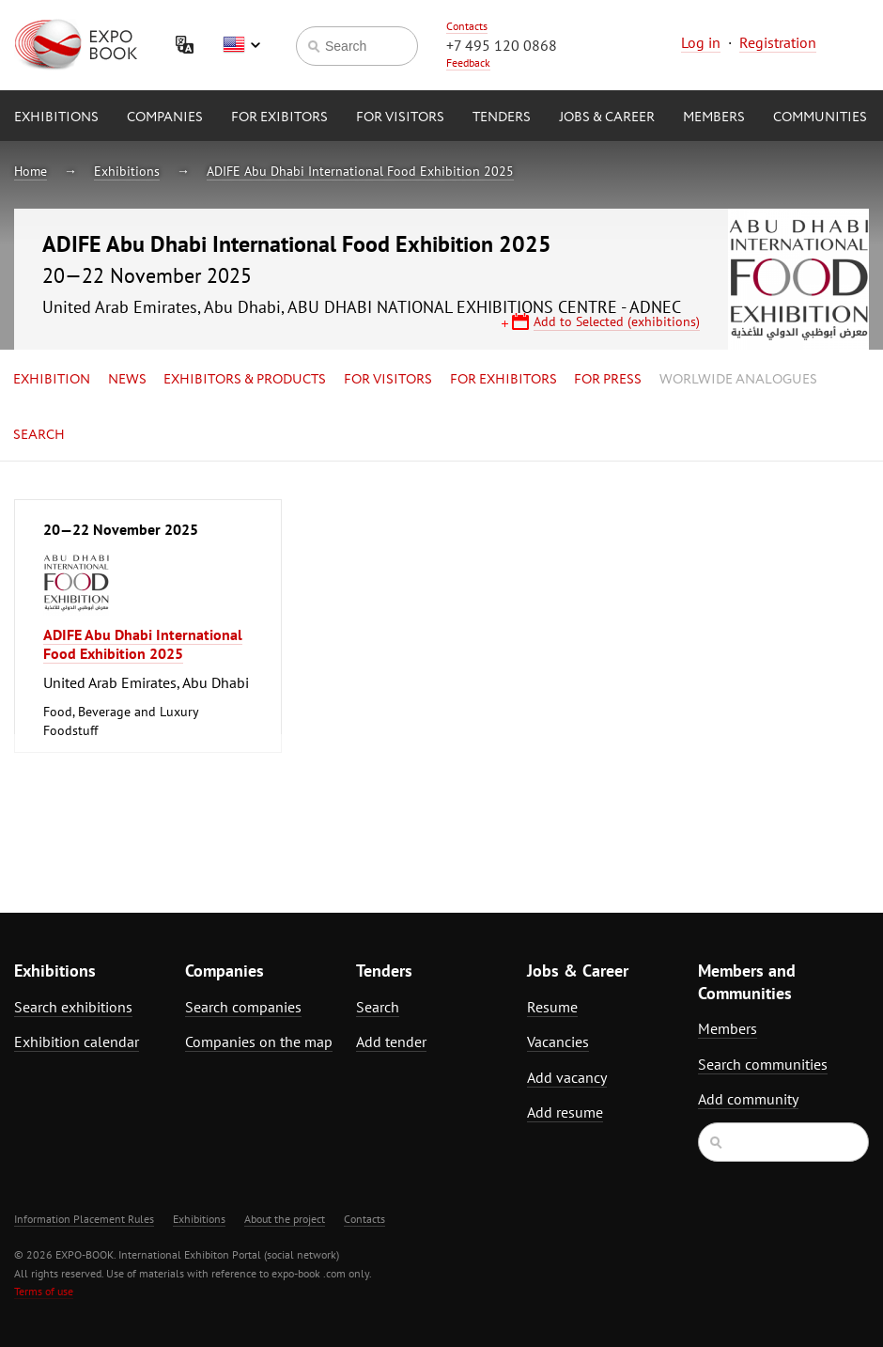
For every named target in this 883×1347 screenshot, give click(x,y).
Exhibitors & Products (244, 379)
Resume (552, 1006)
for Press (608, 379)
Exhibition (51, 379)
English (241, 45)
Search (39, 435)
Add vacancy (567, 1077)
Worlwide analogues (738, 379)
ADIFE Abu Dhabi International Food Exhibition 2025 (360, 171)
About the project (284, 1219)
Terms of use (43, 1291)
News (127, 379)
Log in (700, 42)
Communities (820, 117)
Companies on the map (259, 1041)
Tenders (501, 117)
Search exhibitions (73, 1006)
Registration (777, 42)
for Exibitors (279, 117)
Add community (748, 1098)
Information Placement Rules (84, 1219)
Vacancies (558, 1041)
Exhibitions (56, 117)
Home (30, 171)
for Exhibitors (503, 379)
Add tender (391, 1041)
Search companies (243, 1006)
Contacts (467, 26)
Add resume (565, 1112)
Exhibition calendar (76, 1041)
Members (714, 117)
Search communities (763, 1064)
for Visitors (400, 117)
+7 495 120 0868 (501, 45)
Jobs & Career (607, 117)
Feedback (468, 62)
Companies (165, 117)
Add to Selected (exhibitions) (617, 321)
